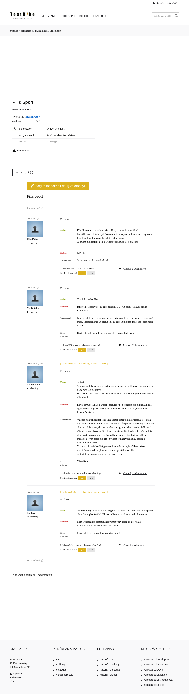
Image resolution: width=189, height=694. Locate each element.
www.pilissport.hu (22, 109)
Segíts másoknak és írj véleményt (58, 186)
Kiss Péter (32, 239)
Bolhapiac (69, 16)
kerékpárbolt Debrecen (155, 664)
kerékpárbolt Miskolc (154, 674)
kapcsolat (16, 673)
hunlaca (31, 513)
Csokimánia (33, 384)
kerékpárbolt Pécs (152, 684)
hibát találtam (23, 150)
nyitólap (14, 30)
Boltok (85, 16)
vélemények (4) (24, 172)
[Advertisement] (94, 66)
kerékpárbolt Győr (152, 669)
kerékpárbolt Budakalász (34, 30)
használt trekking (108, 664)
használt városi (107, 674)
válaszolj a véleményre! (135, 268)
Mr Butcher (33, 308)
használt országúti (108, 669)
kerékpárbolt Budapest (155, 659)
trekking (59, 664)
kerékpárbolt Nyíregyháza (157, 679)
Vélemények (51, 16)
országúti (59, 669)
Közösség (100, 16)
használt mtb (105, 659)
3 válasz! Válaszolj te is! (135, 345)
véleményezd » (32, 116)
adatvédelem (16, 677)
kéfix (12, 681)
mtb (56, 659)
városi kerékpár (63, 674)
